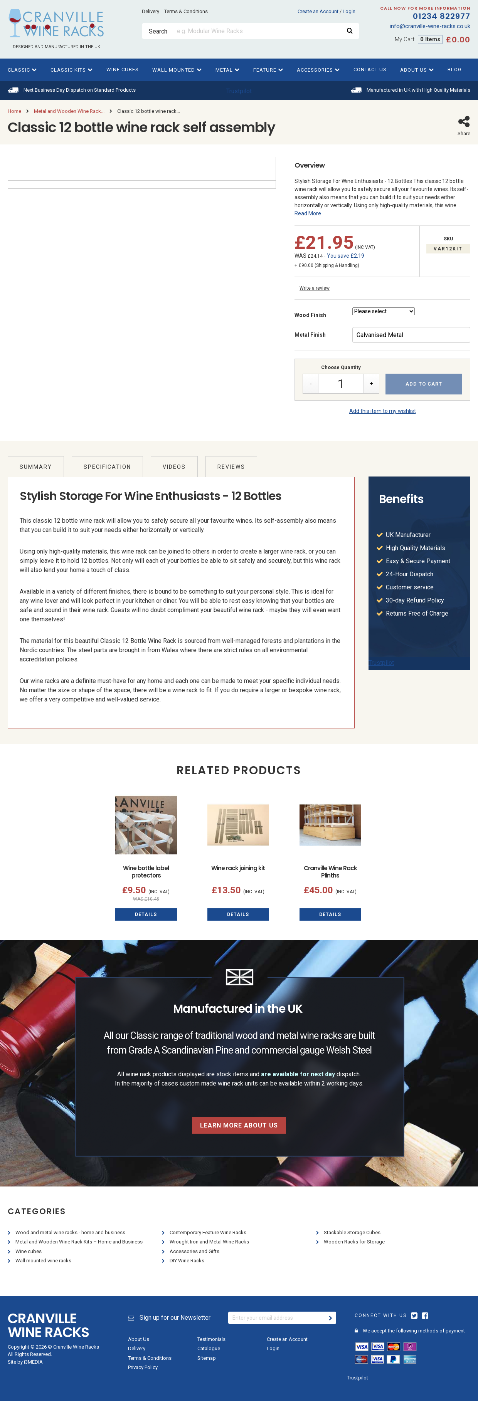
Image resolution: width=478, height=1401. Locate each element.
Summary (36, 467)
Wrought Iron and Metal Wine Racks (210, 1242)
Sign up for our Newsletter (169, 1318)
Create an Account (318, 11)
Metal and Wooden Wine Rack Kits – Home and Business (79, 1242)
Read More (308, 213)
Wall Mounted (177, 70)
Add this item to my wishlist (382, 411)
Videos (174, 467)
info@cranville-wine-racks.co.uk (430, 26)
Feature (268, 70)
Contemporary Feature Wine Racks (208, 1232)
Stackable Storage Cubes (353, 1232)
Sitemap (206, 1358)
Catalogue (208, 1348)
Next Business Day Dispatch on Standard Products (80, 89)
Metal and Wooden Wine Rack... (69, 111)
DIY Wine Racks (187, 1260)
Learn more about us (239, 1125)
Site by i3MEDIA (25, 1362)
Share (464, 125)
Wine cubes (122, 69)
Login (349, 11)
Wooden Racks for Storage (355, 1242)
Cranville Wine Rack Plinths (330, 872)
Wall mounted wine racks (43, 1260)
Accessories (318, 70)
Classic (22, 70)
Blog (455, 69)
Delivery (150, 11)
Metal (227, 70)
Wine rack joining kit (238, 868)
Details (146, 914)
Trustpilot (239, 91)
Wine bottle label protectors (146, 872)
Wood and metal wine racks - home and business (70, 1232)
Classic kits (71, 70)
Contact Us (370, 69)
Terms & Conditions (186, 11)
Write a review (315, 288)
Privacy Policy (143, 1367)
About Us (417, 70)
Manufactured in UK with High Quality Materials (418, 89)
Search (158, 32)
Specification (107, 467)
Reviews (231, 467)
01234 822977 (414, 14)
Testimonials (211, 1339)
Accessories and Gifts (195, 1251)
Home (14, 111)
